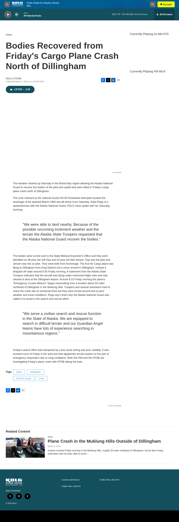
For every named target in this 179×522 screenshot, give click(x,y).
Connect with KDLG (71, 480)
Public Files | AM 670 (71, 486)
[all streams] (164, 14)
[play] (8, 14)
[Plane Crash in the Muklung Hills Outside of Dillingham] (25, 447)
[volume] (16, 14)
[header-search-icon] (153, 4)
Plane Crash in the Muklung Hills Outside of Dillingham (104, 441)
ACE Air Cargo (23, 378)
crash (41, 378)
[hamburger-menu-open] (7, 4)
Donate (167, 4)
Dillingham (35, 372)
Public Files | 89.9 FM (109, 480)
